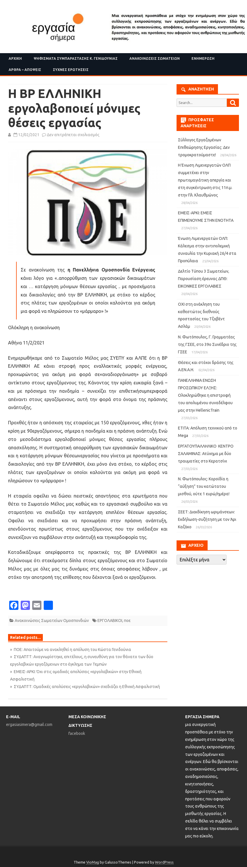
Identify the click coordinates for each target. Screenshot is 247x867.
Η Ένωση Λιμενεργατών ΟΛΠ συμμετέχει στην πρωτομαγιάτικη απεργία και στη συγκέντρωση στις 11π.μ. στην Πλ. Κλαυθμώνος (205, 180)
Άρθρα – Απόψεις (25, 70)
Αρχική (15, 58)
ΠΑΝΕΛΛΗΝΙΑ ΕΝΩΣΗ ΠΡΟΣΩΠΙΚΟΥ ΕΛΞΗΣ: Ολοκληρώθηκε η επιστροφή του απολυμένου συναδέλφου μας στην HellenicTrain (205, 395)
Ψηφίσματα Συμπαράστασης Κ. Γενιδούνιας (76, 58)
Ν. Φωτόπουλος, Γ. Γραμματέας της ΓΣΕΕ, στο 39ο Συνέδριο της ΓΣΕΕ (207, 344)
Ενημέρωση (203, 58)
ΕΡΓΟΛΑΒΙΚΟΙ (109, 620)
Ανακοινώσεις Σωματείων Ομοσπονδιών (52, 620)
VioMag (92, 862)
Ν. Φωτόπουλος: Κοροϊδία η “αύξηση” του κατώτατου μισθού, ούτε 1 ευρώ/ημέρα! (203, 486)
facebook (76, 733)
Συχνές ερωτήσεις (71, 70)
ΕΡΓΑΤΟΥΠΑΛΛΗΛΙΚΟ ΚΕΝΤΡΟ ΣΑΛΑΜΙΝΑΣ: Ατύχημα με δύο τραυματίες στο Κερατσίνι (205, 453)
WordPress (164, 862)
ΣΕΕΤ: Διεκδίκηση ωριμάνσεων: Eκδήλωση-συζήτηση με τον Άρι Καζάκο (207, 519)
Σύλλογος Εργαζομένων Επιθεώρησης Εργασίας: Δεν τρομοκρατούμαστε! (204, 147)
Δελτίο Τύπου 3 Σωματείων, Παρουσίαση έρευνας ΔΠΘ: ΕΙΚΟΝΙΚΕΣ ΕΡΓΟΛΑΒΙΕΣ (203, 278)
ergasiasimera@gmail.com (29, 724)
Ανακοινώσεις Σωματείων (154, 58)
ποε (127, 620)
